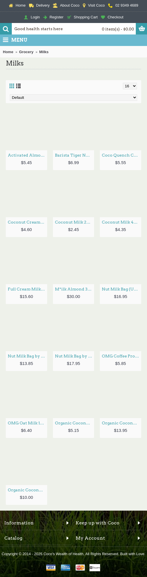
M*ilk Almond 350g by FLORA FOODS (74, 289)
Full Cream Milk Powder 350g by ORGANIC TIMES (27, 289)
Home (8, 52)
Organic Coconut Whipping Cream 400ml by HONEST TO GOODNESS (27, 490)
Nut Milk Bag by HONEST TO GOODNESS (27, 356)
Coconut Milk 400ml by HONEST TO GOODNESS (121, 222)
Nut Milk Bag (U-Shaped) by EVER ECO (121, 289)
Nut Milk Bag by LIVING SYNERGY (74, 356)
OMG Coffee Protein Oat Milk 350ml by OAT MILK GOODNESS (121, 356)
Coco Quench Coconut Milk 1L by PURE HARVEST (121, 155)
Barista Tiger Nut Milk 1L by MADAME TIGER (74, 155)
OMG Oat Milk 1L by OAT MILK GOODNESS (27, 423)
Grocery (26, 52)
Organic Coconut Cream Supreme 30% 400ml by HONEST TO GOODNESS (74, 423)
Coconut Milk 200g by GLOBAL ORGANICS (74, 222)
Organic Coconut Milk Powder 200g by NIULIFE (121, 423)
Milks (44, 52)
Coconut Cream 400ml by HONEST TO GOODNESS (27, 222)
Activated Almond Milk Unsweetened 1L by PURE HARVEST (27, 155)
